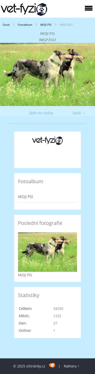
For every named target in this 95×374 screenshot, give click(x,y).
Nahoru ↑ (72, 366)
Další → (79, 113)
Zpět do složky (41, 113)
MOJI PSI (45, 24)
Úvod (6, 24)
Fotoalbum (25, 24)
